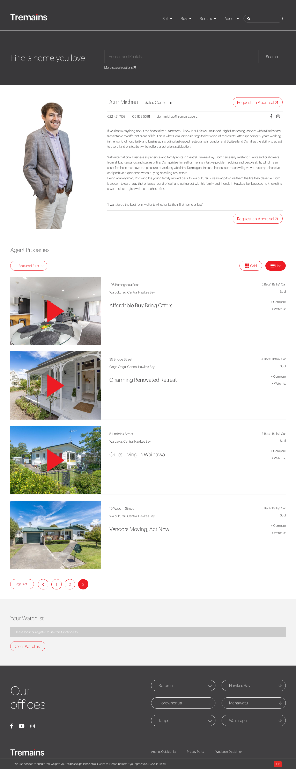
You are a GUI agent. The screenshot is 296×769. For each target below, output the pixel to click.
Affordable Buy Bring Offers (140, 305)
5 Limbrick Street (121, 434)
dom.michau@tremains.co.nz (177, 116)
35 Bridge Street (120, 359)
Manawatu (238, 702)
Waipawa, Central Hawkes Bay (130, 441)
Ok (278, 764)
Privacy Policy (196, 752)
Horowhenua (170, 702)
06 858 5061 (141, 116)
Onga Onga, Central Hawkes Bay (132, 367)
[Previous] (43, 584)
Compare (278, 302)
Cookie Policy (158, 764)
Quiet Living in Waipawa (137, 454)
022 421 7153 (116, 116)
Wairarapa (238, 720)
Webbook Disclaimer (228, 752)
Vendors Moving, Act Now (139, 529)
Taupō (164, 720)
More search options (120, 67)
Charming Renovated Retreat (143, 379)
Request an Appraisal (258, 102)
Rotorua (165, 685)
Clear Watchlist (28, 646)
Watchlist (279, 309)
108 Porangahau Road (124, 285)
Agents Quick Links (163, 752)
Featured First (32, 265)
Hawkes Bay (239, 685)
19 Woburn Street (121, 508)
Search (272, 56)
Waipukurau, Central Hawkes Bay (132, 292)
